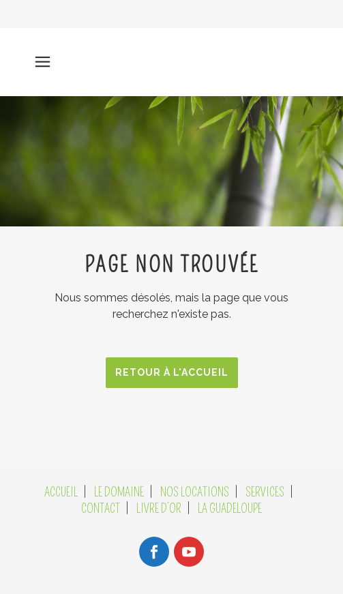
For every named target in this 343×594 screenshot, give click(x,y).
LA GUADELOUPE (230, 508)
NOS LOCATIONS (194, 492)
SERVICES (264, 492)
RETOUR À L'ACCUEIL (171, 372)
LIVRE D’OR (158, 508)
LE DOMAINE (119, 492)
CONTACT (100, 508)
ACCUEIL (61, 492)
